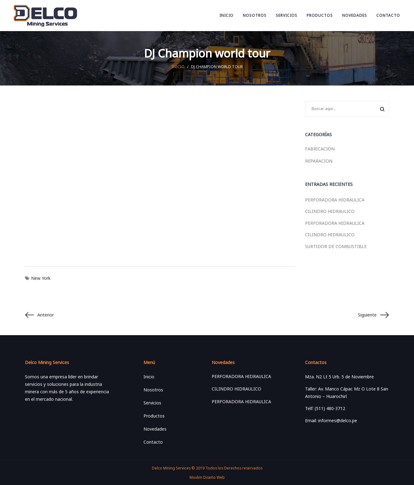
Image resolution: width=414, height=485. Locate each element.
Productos (154, 416)
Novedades (155, 429)
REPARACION (318, 161)
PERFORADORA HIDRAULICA (335, 200)
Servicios (152, 403)
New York (40, 278)
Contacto (153, 442)
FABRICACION (320, 149)
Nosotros (153, 390)
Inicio (178, 66)
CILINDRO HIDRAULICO (330, 211)
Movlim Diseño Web (207, 477)
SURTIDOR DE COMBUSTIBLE (336, 246)
